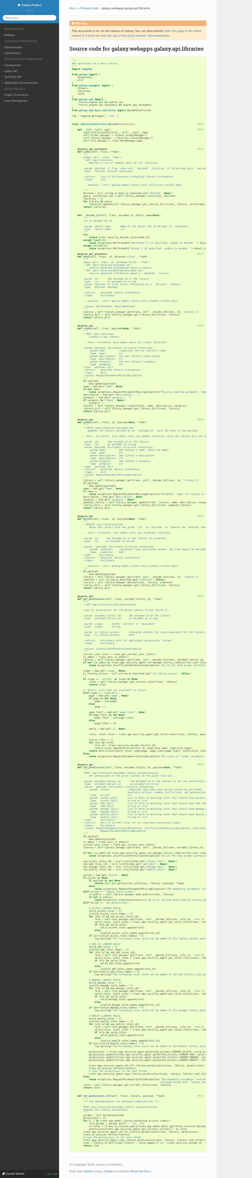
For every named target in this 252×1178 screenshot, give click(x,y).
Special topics (11, 53)
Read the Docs (141, 1171)
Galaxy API (10, 71)
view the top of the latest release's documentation (134, 35)
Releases (8, 35)
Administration (12, 47)
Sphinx (88, 1171)
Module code (89, 8)
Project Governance (15, 95)
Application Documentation (20, 83)
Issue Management (14, 101)
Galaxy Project (31, 5)
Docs (72, 8)
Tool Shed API (11, 77)
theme (108, 1171)
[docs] (200, 124)
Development (11, 65)
